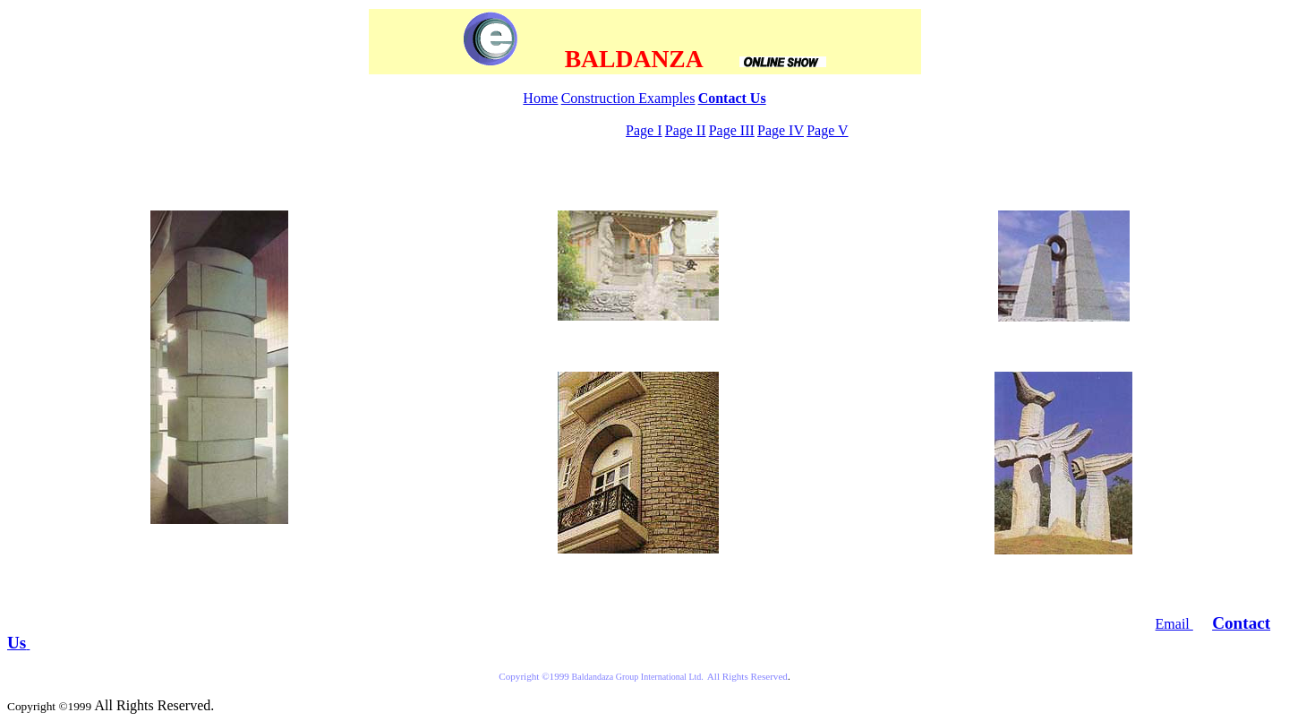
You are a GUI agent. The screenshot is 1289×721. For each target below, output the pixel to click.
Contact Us (732, 98)
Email (1174, 623)
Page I (644, 130)
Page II (685, 130)
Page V (827, 130)
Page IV (780, 130)
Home (540, 98)
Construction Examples (628, 98)
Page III (732, 130)
